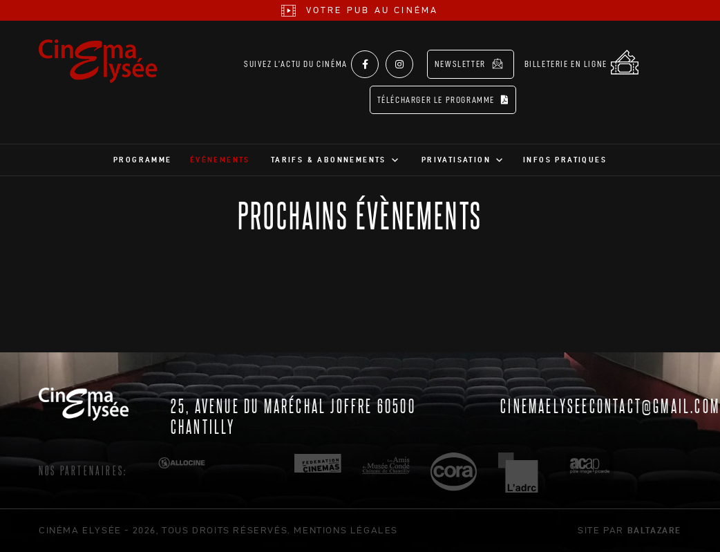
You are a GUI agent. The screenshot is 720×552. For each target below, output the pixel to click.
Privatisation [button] (456, 159)
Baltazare (654, 530)
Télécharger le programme (443, 99)
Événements (220, 159)
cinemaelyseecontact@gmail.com (610, 405)
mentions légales (346, 530)
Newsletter (469, 63)
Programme (142, 159)
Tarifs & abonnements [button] (328, 159)
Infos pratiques (565, 159)
